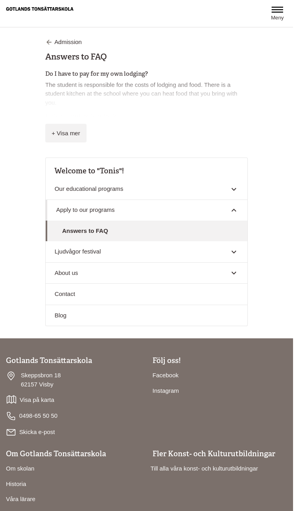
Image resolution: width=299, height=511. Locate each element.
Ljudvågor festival (77, 251)
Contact (64, 293)
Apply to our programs (85, 209)
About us (66, 272)
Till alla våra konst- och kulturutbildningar (204, 468)
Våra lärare (20, 499)
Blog (60, 315)
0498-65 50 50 (32, 416)
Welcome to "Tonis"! (89, 170)
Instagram (165, 390)
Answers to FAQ (85, 230)
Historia (16, 483)
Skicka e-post (37, 431)
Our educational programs (88, 188)
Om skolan (20, 468)
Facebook (165, 375)
